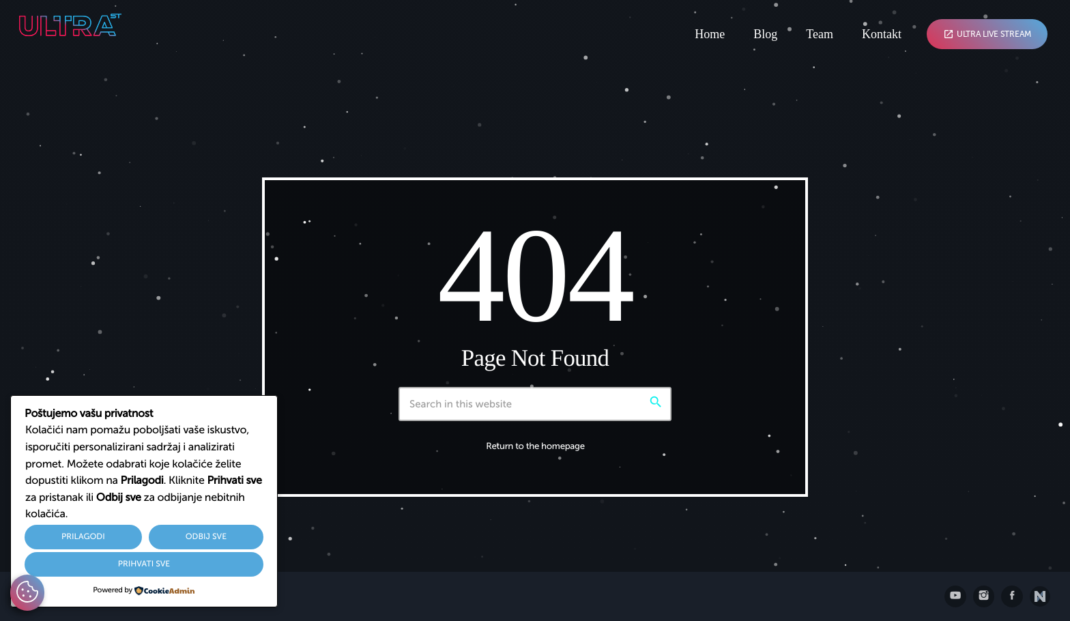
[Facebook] (1012, 596)
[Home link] (94, 34)
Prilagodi (83, 537)
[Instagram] (984, 596)
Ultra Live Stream (987, 34)
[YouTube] (955, 596)
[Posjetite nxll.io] (1040, 596)
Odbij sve (206, 537)
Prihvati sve (144, 564)
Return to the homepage (535, 447)
